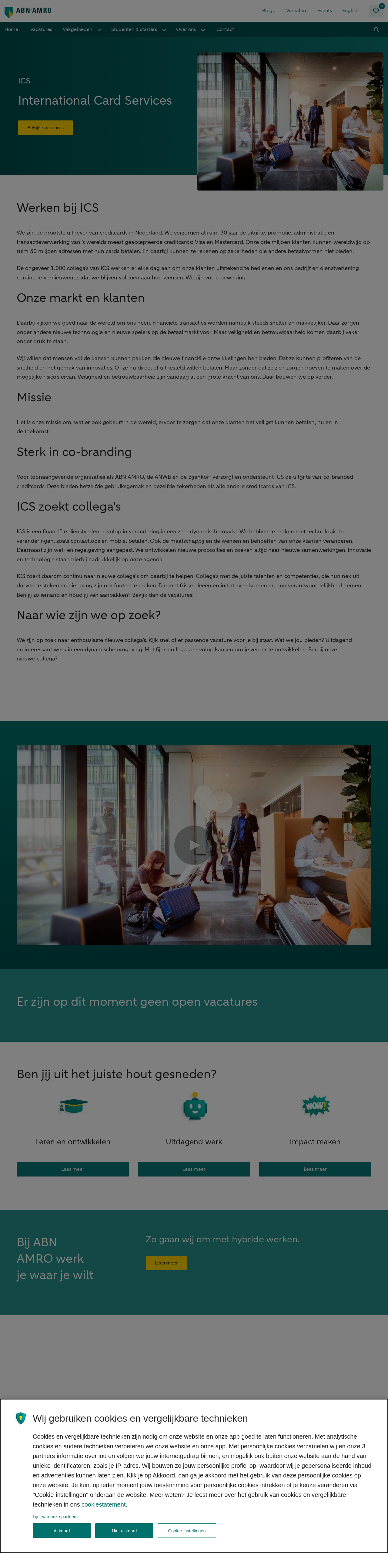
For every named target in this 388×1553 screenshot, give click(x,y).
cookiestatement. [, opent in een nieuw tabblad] (104, 1506)
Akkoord (62, 1532)
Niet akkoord (124, 1532)
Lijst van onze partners (55, 1518)
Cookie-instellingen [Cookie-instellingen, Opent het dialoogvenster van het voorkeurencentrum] (187, 1532)
